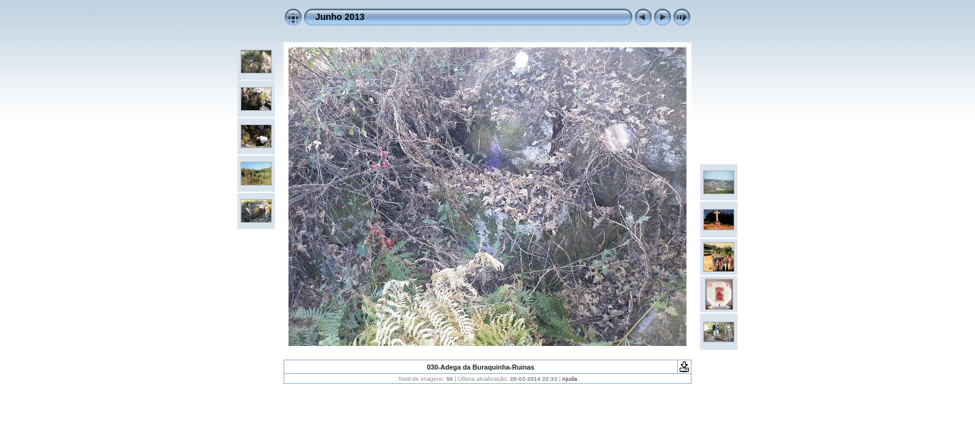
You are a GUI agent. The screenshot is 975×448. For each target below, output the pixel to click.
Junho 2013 (339, 17)
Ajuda (570, 378)
